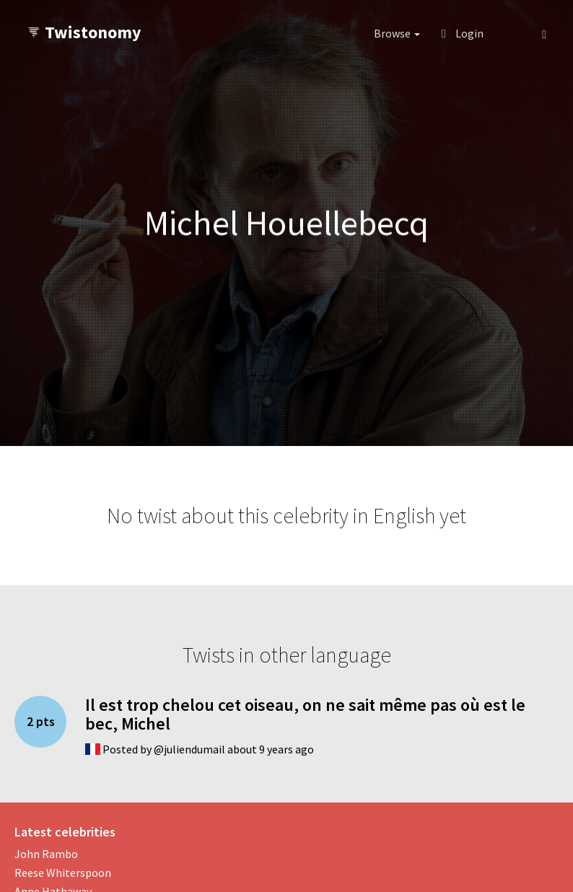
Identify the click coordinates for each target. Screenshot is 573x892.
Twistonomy (84, 32)
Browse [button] (397, 33)
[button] (512, 33)
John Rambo (46, 854)
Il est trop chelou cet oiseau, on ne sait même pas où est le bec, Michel (305, 714)
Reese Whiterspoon (62, 872)
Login (463, 33)
